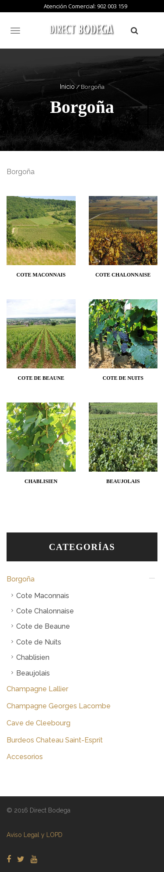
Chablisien (32, 657)
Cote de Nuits (38, 642)
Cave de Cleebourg (38, 723)
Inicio (67, 86)
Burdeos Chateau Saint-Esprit (55, 740)
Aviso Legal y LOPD (35, 834)
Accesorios (25, 757)
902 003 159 (112, 6)
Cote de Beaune (43, 626)
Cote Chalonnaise (45, 611)
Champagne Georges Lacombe (59, 706)
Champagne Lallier (37, 689)
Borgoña (21, 579)
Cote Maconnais (42, 596)
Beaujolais (33, 673)
